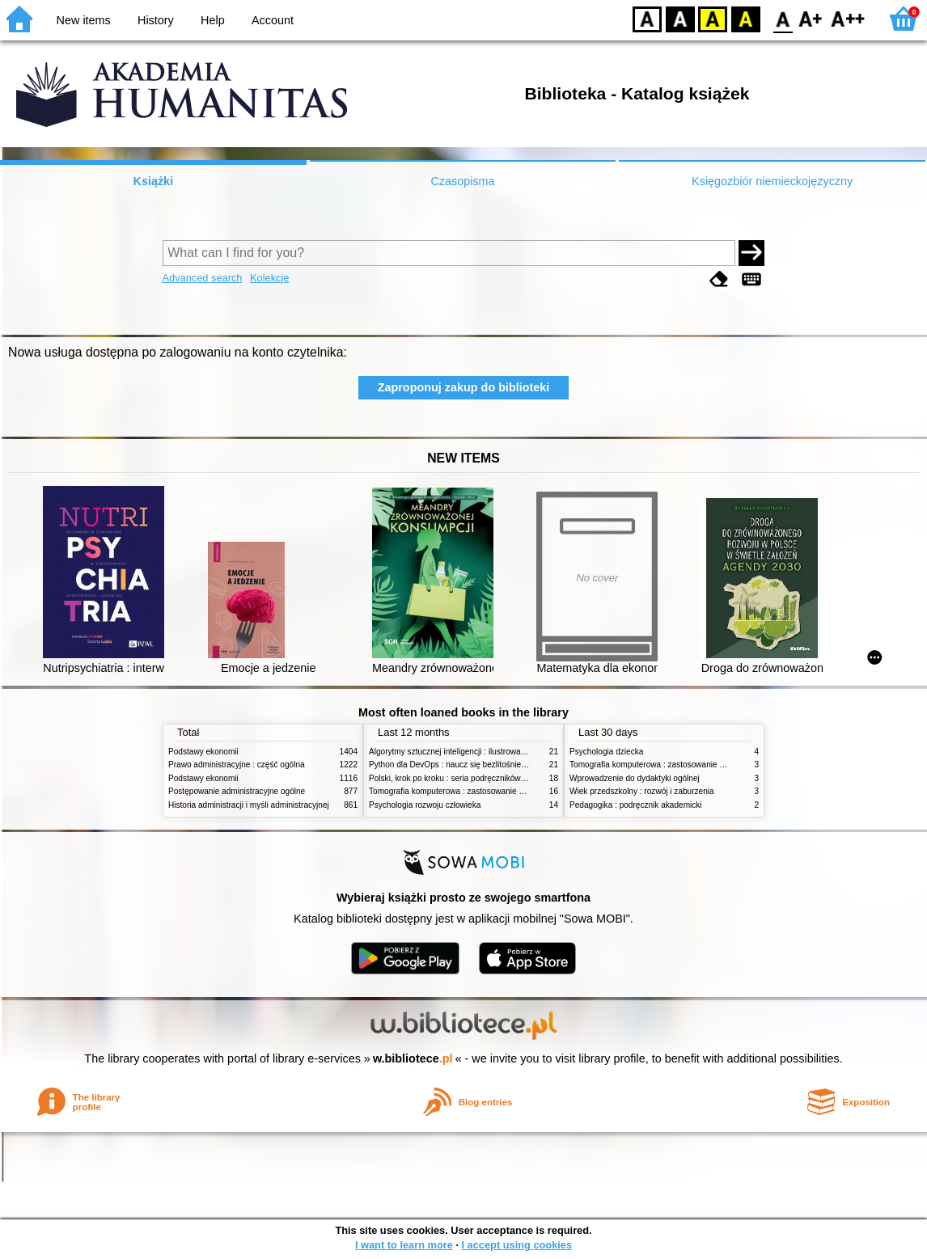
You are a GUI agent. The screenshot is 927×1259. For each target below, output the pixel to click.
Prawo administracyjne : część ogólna (236, 764)
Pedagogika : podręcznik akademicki (635, 805)
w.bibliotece (413, 1058)
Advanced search (203, 278)
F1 (811, 18)
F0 (782, 18)
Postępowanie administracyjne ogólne (236, 791)
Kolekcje (269, 278)
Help (213, 20)
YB (712, 18)
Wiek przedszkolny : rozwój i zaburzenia (641, 791)
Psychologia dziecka (606, 751)
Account (273, 20)
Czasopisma (462, 181)
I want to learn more (404, 1245)
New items (84, 20)
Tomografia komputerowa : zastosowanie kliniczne (459, 791)
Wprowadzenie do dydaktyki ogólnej (634, 778)
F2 (848, 18)
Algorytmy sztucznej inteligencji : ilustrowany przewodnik (471, 751)
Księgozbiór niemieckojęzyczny (772, 181)
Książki (153, 181)
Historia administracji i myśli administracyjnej (248, 805)
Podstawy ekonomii (203, 751)
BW (680, 18)
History (156, 20)
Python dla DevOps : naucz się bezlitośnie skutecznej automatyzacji (491, 764)
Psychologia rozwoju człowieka (424, 805)
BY (745, 18)
